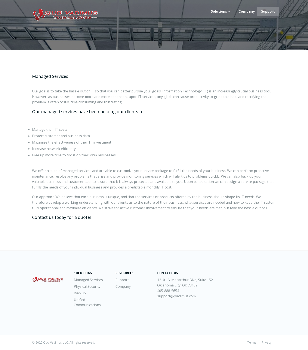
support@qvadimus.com (176, 296)
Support (268, 11)
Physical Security (87, 286)
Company (246, 11)
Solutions (220, 11)
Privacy (266, 342)
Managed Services (88, 279)
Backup (80, 293)
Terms (251, 342)
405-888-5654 (168, 290)
